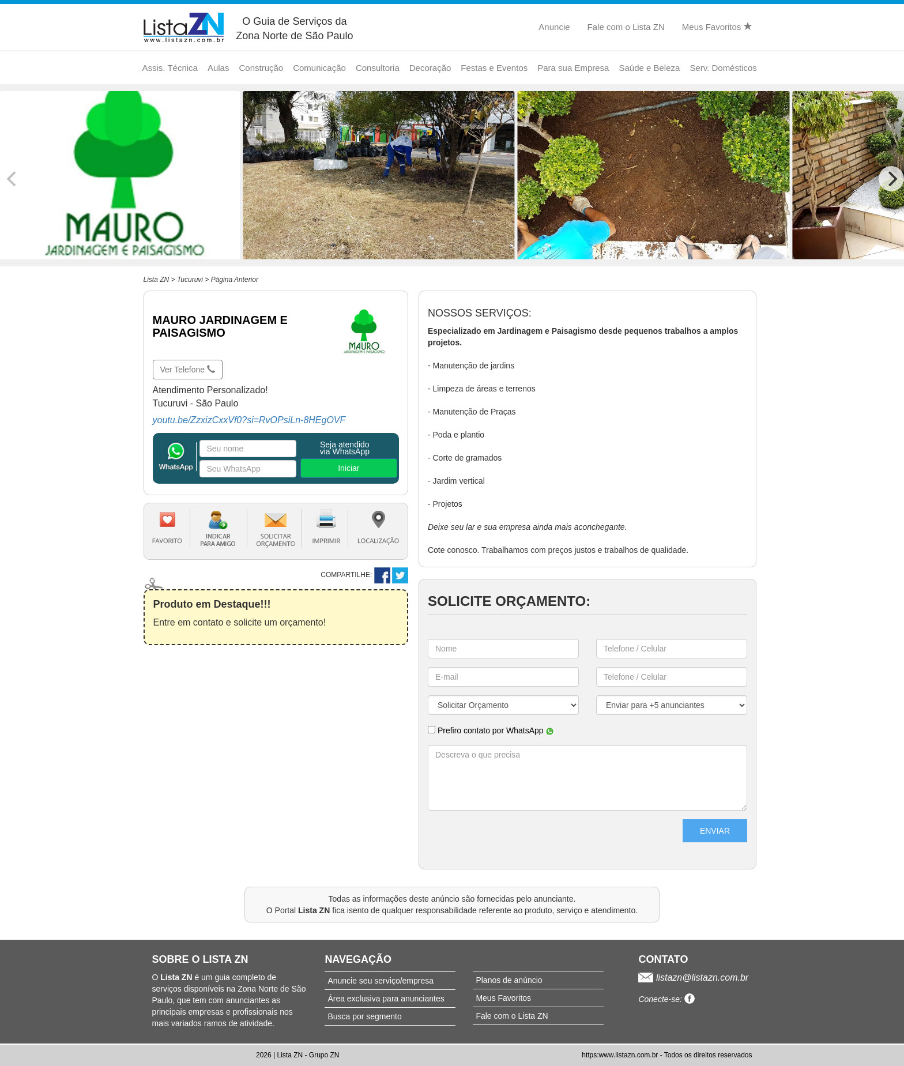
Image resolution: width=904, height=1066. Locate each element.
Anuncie (554, 27)
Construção (261, 68)
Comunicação (319, 68)
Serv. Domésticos (723, 68)
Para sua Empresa (573, 68)
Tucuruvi (190, 280)
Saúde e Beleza (649, 68)
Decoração (430, 68)
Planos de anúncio (509, 980)
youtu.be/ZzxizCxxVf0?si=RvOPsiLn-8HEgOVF (249, 420)
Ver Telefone (187, 369)
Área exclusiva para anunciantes (385, 998)
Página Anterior (234, 280)
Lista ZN (157, 280)
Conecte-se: (666, 999)
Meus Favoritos (717, 27)
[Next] (891, 178)
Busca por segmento (364, 1016)
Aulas (218, 68)
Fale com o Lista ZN (626, 27)
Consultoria (378, 68)
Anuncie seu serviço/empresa (380, 980)
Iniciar (348, 468)
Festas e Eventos (494, 68)
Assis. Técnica (170, 68)
